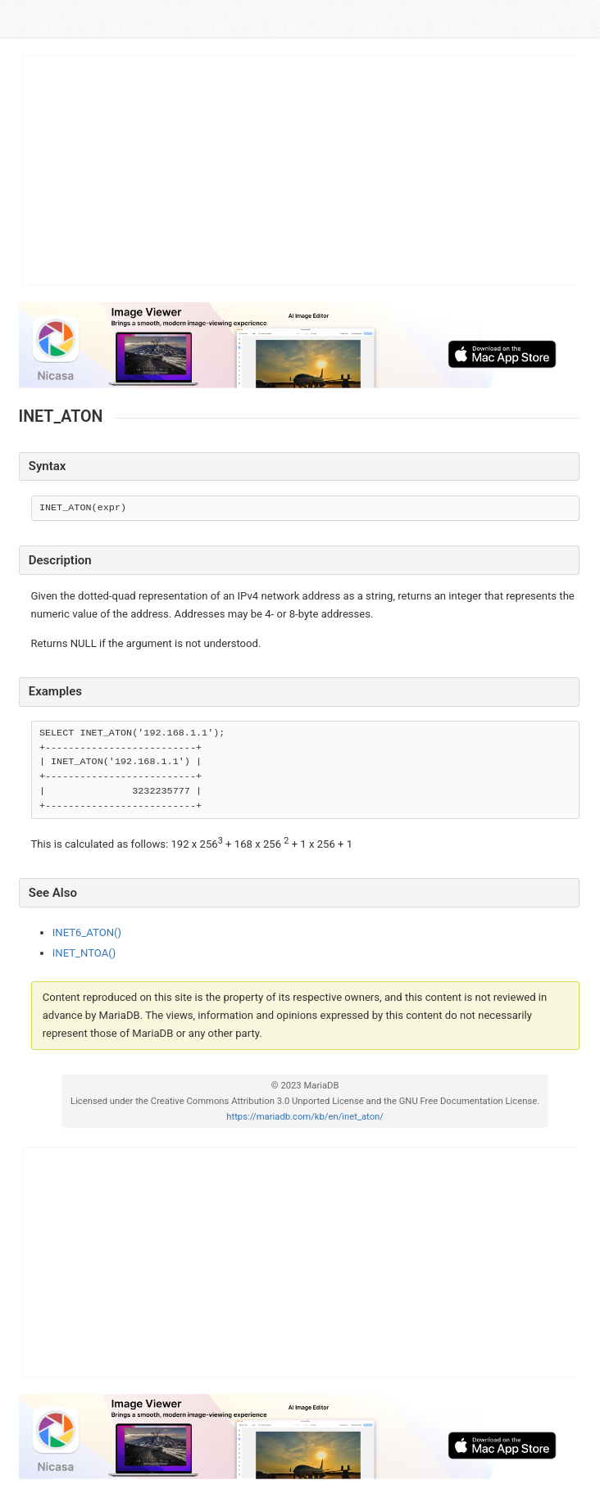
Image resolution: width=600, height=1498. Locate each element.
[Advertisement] (300, 170)
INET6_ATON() (86, 932)
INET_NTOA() (84, 953)
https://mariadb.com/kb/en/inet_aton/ (305, 1116)
